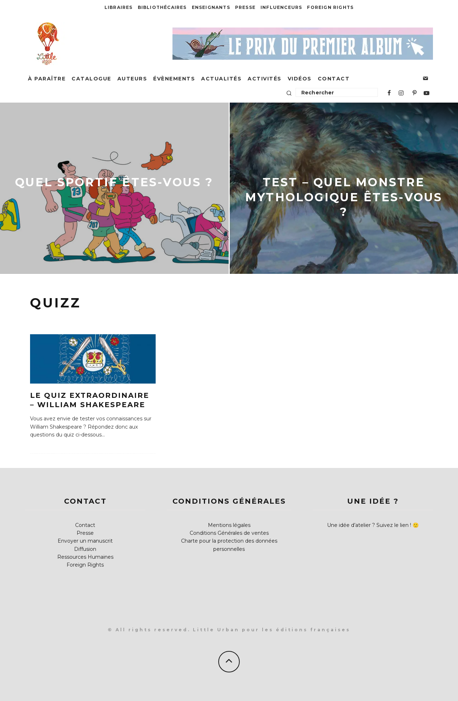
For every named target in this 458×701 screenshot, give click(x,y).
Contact (334, 78)
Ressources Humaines (85, 557)
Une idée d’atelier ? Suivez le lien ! (369, 525)
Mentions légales (229, 525)
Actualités (221, 78)
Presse (245, 7)
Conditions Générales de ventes (229, 533)
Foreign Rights (330, 7)
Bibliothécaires (162, 7)
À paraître (46, 78)
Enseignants (211, 7)
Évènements (174, 78)
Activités (265, 78)
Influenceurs (281, 7)
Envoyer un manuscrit (85, 541)
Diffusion (85, 549)
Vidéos (300, 78)
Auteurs (132, 78)
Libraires (118, 7)
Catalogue (91, 78)
